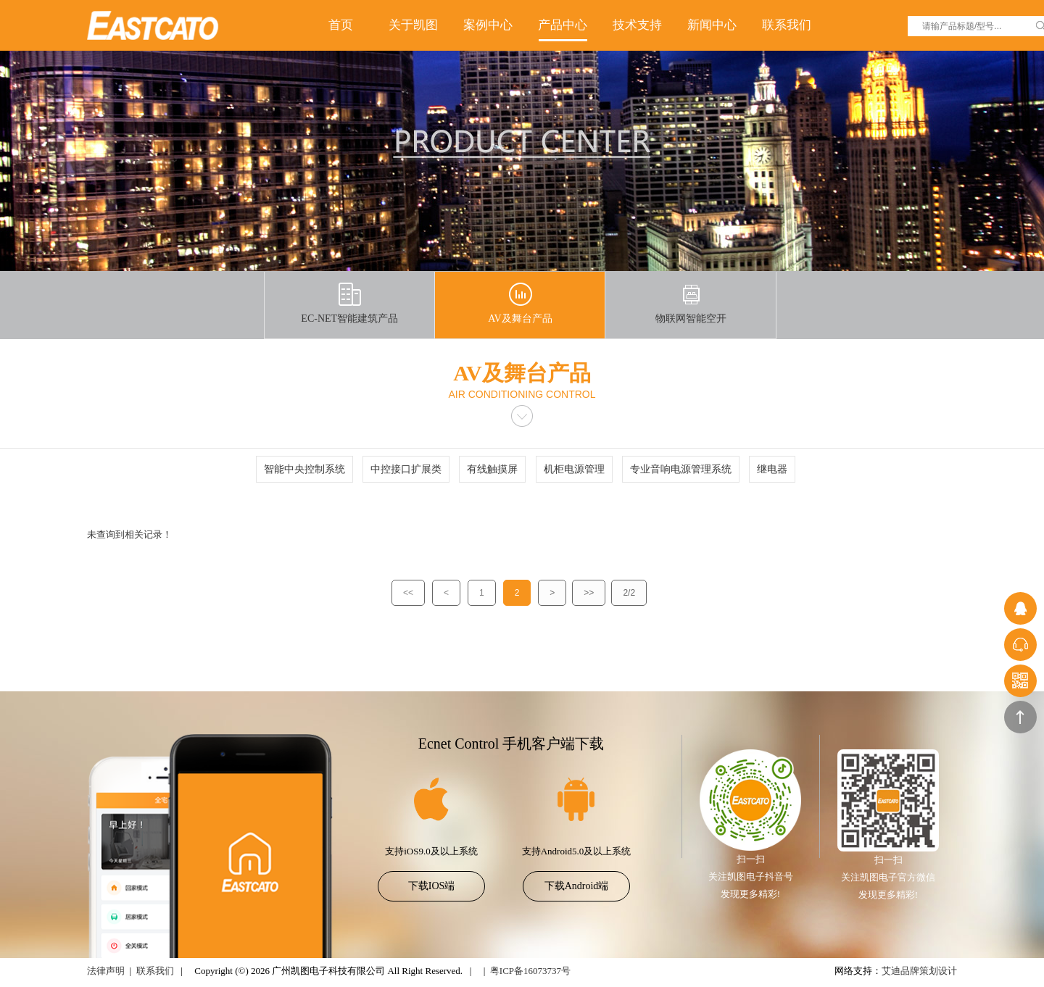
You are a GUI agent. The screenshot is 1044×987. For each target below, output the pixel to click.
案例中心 (488, 25)
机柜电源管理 (574, 469)
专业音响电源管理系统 (681, 469)
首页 (340, 25)
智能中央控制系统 (304, 469)
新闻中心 (712, 25)
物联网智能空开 (690, 303)
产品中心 (562, 25)
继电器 (772, 469)
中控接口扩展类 (406, 469)
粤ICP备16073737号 (530, 970)
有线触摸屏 (492, 469)
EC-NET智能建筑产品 (349, 303)
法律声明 (106, 970)
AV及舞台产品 (520, 303)
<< (408, 593)
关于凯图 (413, 25)
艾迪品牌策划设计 (919, 970)
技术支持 (637, 25)
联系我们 (786, 25)
